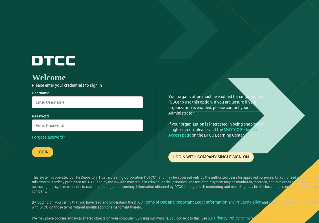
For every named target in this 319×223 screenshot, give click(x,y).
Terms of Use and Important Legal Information (185, 202)
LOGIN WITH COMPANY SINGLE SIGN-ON (211, 157)
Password (40, 116)
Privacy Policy (248, 202)
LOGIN (43, 152)
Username (40, 93)
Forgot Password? (48, 137)
